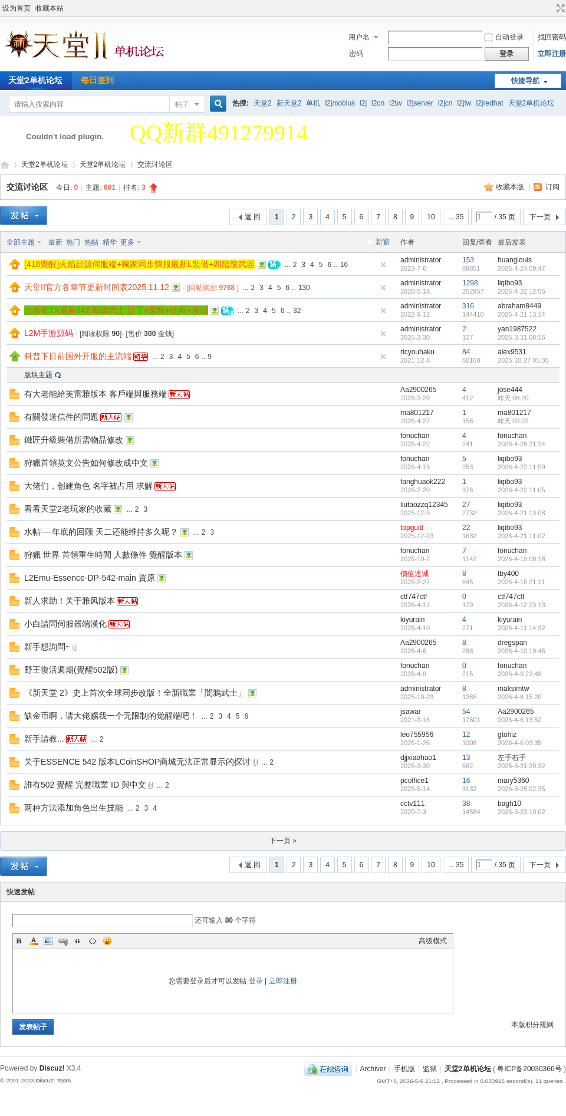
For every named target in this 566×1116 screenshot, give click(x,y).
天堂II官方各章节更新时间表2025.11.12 (96, 287)
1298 (470, 283)
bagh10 (509, 803)
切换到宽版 (559, 8)
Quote (78, 941)
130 (304, 288)
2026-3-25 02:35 (521, 788)
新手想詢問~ (47, 646)
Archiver (373, 1069)
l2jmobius (340, 103)
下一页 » (283, 841)
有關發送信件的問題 (61, 417)
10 (431, 217)
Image (48, 941)
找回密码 (552, 37)
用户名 (359, 37)
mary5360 (513, 780)
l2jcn (445, 103)
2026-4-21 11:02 (521, 535)
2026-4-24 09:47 (521, 268)
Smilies (107, 941)
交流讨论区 (155, 164)
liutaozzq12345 (424, 505)
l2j (363, 103)
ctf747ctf (413, 596)
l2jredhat (490, 103)
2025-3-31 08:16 (521, 337)
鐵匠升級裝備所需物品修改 (73, 440)
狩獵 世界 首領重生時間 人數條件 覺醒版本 (103, 554)
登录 (256, 981)
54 (466, 711)
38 (466, 803)
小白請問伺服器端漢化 (65, 623)
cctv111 (412, 803)
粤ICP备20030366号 (529, 1069)
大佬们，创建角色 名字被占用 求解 (88, 485)
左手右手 (512, 757)
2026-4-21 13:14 (521, 314)
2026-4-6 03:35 (520, 742)
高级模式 (433, 941)
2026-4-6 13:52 (520, 719)
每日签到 (97, 80)
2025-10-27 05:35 (523, 360)
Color (34, 941)
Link (63, 941)
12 (466, 734)
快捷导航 (525, 81)
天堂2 (263, 103)
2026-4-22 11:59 (521, 466)
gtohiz (507, 734)
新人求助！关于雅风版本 (69, 600)
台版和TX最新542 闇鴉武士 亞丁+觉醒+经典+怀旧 (116, 310)
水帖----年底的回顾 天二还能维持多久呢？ (101, 531)
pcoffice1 (414, 780)
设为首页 (16, 8)
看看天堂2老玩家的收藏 (67, 508)
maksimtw (513, 688)
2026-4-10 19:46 (521, 650)
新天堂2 (289, 103)
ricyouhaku (417, 352)
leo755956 (416, 734)
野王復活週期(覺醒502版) (71, 669)
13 (466, 757)
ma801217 (417, 413)
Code (92, 941)
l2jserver (419, 103)
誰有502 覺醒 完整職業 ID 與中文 (85, 784)
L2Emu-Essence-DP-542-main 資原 (89, 577)
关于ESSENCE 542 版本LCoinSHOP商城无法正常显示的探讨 (137, 761)
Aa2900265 (418, 390)
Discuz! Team (53, 1080)
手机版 (404, 1069)
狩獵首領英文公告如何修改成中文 (86, 463)
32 (297, 311)
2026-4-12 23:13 (521, 604)
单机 (313, 103)
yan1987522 (517, 329)
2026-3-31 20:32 (521, 765)
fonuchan (414, 436)
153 (468, 260)
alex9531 (512, 352)
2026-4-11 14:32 (521, 627)
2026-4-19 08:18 (521, 558)
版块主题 (38, 375)
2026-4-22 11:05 (521, 489)
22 (466, 528)
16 (344, 265)
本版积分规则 (532, 1024)
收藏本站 (49, 8)
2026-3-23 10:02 (521, 811)
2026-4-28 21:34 (521, 443)
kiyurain (412, 619)
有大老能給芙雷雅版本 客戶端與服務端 (95, 394)
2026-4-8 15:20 (520, 696)
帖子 (182, 104)
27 (466, 505)
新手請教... (44, 738)
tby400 (508, 573)
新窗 (383, 242)
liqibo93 (510, 283)
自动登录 (504, 37)
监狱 (430, 1069)
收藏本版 (511, 187)
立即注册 (552, 54)
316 (468, 306)
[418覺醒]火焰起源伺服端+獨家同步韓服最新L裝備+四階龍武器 (139, 264)
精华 (110, 242)
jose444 (510, 390)
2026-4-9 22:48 (520, 673)
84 (466, 352)
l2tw (395, 103)
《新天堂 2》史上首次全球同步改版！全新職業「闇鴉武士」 (135, 692)
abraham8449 (519, 306)
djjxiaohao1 (418, 757)
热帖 (91, 242)
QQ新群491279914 (219, 132)
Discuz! (52, 1068)
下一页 (540, 217)
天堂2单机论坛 (531, 103)
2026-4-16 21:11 (521, 581)
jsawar (410, 711)
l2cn (377, 103)
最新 (55, 242)
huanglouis (515, 260)
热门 (73, 242)
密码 (356, 54)
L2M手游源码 (48, 333)
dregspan (512, 642)
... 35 (456, 217)
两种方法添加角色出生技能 (73, 807)
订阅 (552, 187)
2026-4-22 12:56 (521, 291)
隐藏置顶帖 (383, 264)
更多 (127, 242)
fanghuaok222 (422, 482)
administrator (420, 260)
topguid (411, 528)
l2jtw (465, 103)
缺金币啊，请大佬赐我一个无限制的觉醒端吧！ (111, 715)
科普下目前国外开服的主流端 (77, 356)
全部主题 (20, 242)
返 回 (253, 217)
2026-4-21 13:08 (521, 512)
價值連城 (414, 573)
